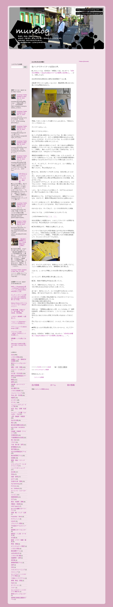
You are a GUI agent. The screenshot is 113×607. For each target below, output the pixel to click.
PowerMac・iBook (16, 516)
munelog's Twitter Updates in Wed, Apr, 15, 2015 (22, 96)
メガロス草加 (15, 548)
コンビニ (14, 494)
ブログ (13, 442)
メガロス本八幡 (16, 555)
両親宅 (13, 397)
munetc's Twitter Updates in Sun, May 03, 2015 (21, 222)
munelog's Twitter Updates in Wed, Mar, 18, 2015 (22, 142)
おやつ (13, 479)
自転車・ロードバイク (18, 384)
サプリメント (15, 519)
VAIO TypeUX (15, 506)
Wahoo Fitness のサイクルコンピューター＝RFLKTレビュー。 (19, 304)
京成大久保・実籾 (16, 481)
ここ (49, 216)
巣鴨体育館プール (16, 562)
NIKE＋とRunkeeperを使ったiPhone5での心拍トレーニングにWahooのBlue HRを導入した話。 (19, 289)
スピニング (14, 572)
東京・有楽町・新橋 (17, 501)
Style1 (13, 583)
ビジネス (14, 400)
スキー (13, 587)
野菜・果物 (14, 544)
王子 (12, 499)
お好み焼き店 (15, 553)
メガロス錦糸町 (16, 390)
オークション (15, 585)
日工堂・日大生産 (16, 373)
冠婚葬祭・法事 (16, 558)
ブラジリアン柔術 (16, 523)
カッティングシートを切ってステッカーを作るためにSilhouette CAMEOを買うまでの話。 (18, 297)
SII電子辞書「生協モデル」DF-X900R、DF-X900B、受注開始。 (18, 311)
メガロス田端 (15, 357)
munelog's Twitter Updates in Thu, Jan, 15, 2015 (22, 127)
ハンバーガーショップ (18, 468)
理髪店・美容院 (16, 504)
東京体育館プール (16, 455)
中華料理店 (14, 435)
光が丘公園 (14, 420)
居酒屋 (13, 458)
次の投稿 (35, 385)
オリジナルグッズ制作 (42, 369)
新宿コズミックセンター (18, 594)
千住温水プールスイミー (18, 526)
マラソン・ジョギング (18, 369)
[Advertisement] (44, 54)
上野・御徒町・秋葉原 (18, 416)
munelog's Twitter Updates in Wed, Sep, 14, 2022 (19, 270)
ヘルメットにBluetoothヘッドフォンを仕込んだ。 (18, 322)
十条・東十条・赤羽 (17, 444)
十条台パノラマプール (18, 578)
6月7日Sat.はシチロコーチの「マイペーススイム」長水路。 (23, 178)
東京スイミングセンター (18, 363)
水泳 (12, 354)
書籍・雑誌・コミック (18, 460)
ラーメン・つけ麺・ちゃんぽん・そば (18, 413)
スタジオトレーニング (18, 569)
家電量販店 (14, 447)
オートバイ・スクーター (18, 490)
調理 (12, 382)
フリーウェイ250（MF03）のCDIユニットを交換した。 (18, 333)
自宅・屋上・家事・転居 (18, 408)
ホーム (53, 385)
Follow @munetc (84, 61)
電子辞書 (14, 449)
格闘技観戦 (14, 497)
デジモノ (14, 402)
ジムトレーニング (16, 393)
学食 (12, 474)
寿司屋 (13, 560)
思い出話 (14, 440)
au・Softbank (15, 488)
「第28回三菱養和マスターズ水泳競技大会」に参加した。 (22, 243)
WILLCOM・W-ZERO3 (18, 427)
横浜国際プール (16, 551)
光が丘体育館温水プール (18, 451)
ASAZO (13, 521)
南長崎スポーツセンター (18, 530)
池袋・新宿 (14, 476)
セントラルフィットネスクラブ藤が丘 (18, 590)
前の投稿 (71, 385)
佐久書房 (14, 388)
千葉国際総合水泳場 (17, 437)
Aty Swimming (15, 483)
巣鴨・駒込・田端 (16, 580)
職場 (12, 379)
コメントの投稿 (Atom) (42, 389)
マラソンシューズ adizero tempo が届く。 (19, 327)
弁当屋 (13, 537)
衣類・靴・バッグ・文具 (18, 512)
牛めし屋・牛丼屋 (16, 395)
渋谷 (12, 567)
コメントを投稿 (39, 377)
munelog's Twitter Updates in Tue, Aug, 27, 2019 (22, 204)
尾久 (12, 422)
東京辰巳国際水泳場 (17, 425)
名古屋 (13, 472)
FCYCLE (13, 486)
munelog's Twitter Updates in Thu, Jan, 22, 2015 (22, 157)
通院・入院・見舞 (16, 367)
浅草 (12, 565)
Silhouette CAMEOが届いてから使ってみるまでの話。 (18, 345)
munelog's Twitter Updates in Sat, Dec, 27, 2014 (22, 113)
